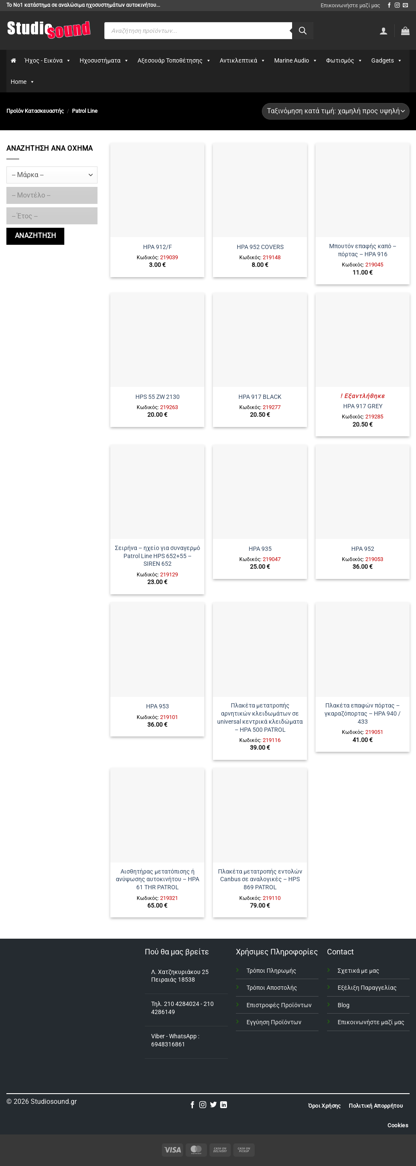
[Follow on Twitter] (213, 1105)
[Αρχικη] (13, 60)
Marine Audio (296, 60)
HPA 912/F (157, 247)
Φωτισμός (344, 60)
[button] (405, 30)
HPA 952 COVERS (260, 247)
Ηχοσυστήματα (104, 60)
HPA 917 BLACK (259, 397)
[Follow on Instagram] (397, 6)
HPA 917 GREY (362, 406)
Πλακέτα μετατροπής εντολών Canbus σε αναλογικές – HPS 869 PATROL (260, 879)
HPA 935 (260, 549)
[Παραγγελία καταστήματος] (336, 111)
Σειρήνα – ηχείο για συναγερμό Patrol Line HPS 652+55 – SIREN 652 (157, 555)
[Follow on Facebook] (389, 6)
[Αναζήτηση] (302, 30)
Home (23, 81)
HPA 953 (157, 706)
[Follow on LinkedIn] (223, 1105)
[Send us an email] (405, 6)
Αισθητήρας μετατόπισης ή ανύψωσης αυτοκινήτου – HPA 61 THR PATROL (157, 879)
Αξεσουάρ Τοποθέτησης (174, 60)
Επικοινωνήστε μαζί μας (350, 5)
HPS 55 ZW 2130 (157, 397)
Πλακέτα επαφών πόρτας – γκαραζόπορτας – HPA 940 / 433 (362, 713)
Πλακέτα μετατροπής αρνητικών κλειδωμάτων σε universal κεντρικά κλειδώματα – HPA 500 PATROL (260, 717)
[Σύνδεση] (383, 30)
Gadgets (386, 60)
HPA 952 (362, 549)
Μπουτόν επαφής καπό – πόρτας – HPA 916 (362, 250)
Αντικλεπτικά (243, 60)
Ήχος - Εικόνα (48, 60)
